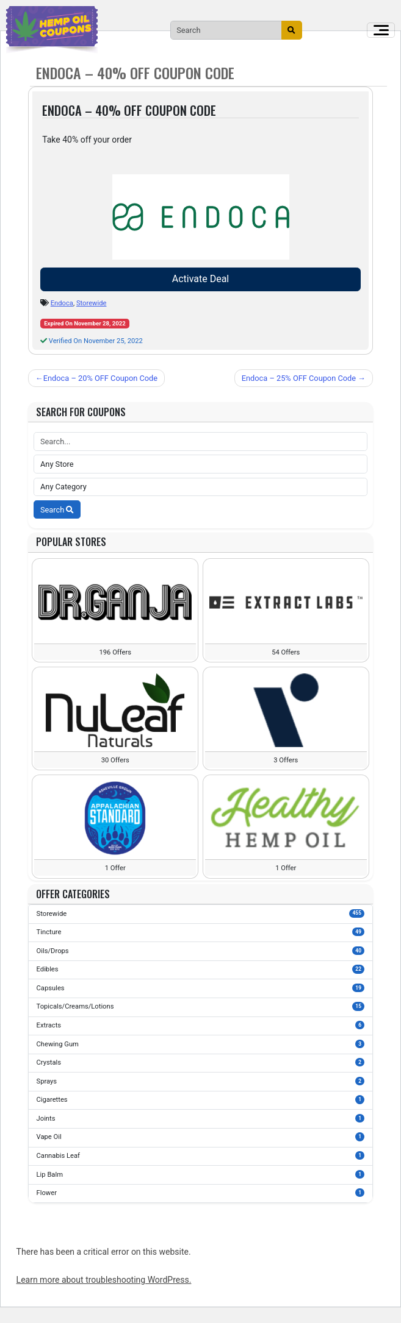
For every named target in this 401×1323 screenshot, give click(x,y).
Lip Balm (201, 1174)
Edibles (201, 969)
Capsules (201, 988)
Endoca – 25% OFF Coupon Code (299, 378)
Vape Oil (201, 1136)
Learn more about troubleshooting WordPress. (104, 1280)
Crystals (201, 1062)
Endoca (62, 303)
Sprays (201, 1081)
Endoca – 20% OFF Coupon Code (100, 378)
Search (57, 509)
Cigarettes (201, 1099)
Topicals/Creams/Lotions (201, 1006)
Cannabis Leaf (201, 1155)
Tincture (201, 932)
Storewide (91, 303)
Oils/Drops (201, 950)
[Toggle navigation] (381, 30)
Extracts (201, 1025)
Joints (201, 1118)
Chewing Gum (201, 1044)
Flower (201, 1192)
